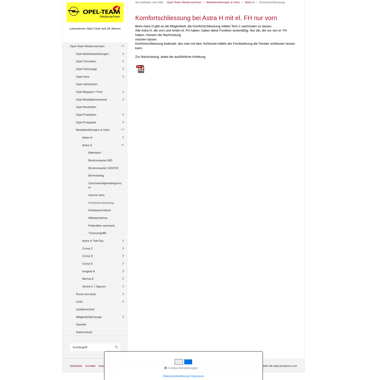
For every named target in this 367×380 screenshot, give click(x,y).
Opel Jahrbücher (87, 84)
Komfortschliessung (101, 202)
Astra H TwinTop (92, 240)
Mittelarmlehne (97, 217)
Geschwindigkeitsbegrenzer (105, 185)
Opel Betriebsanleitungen (92, 53)
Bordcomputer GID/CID (103, 168)
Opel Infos (82, 76)
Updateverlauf (85, 309)
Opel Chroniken (86, 61)
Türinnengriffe (97, 233)
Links (79, 301)
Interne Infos (96, 195)
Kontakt (90, 365)
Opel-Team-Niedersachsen (87, 46)
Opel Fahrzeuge (86, 68)
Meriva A (88, 278)
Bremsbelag (96, 175)
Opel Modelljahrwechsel (91, 99)
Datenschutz (84, 332)
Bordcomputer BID (100, 160)
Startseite (76, 365)
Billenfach (94, 152)
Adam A (87, 137)
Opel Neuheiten (86, 106)
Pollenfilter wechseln (101, 225)
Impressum (106, 365)
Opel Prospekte (86, 122)
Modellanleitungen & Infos (92, 129)
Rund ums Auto (86, 294)
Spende (81, 324)
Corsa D (87, 255)
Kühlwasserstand (99, 210)
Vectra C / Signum (94, 286)
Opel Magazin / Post (89, 91)
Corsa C (87, 248)
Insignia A (88, 271)
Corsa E (87, 263)
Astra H (87, 145)
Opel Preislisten (86, 114)
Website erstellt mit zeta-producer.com (272, 365)
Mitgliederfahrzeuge (89, 316)
